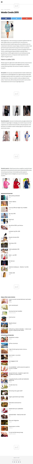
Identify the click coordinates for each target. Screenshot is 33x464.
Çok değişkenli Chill (13, 361)
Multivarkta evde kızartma (15, 402)
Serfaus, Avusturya (13, 343)
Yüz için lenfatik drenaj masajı (16, 432)
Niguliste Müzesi (12, 323)
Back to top (16, 457)
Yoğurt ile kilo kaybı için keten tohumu (18, 349)
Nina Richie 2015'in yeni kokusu (16, 225)
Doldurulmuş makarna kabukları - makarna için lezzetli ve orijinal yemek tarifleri (20, 329)
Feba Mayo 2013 (12, 243)
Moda (2, 9)
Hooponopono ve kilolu (14, 426)
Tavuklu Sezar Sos (13, 385)
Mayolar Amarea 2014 (14, 237)
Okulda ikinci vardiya (14, 337)
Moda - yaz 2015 (12, 255)
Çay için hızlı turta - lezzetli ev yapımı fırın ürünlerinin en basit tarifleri (19, 373)
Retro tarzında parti (13, 305)
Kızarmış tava (12, 317)
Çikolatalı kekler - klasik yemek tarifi (17, 414)
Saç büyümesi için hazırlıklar (15, 311)
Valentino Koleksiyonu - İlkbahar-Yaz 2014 (19, 267)
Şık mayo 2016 (12, 213)
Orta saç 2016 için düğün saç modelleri (18, 207)
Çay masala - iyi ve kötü (14, 355)
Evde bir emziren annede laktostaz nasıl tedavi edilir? (20, 300)
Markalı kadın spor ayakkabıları (16, 408)
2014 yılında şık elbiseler (14, 195)
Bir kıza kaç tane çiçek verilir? (16, 391)
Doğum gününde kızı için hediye (16, 396)
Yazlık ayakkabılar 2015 (14, 249)
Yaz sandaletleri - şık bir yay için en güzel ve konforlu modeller (19, 367)
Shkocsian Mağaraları (14, 420)
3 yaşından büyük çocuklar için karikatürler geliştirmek (19, 379)
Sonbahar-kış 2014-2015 (14, 231)
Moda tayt (11, 219)
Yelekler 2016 (12, 273)
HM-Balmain (12, 261)
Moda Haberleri (7, 9)
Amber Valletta (12, 201)
